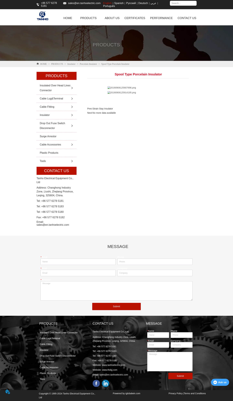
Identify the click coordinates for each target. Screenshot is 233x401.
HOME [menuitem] (67, 18)
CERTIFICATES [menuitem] (134, 18)
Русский (131, 3)
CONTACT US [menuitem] (187, 18)
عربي (153, 3)
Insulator (71, 64)
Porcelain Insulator (88, 64)
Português (109, 6)
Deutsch (143, 3)
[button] (88, 18)
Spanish (119, 3)
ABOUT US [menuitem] (112, 18)
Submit (116, 306)
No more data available (104, 113)
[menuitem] (88, 18)
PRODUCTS (57, 64)
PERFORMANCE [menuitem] (161, 18)
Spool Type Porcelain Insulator (115, 64)
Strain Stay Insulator (103, 108)
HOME (43, 64)
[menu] (129, 18)
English (107, 3)
